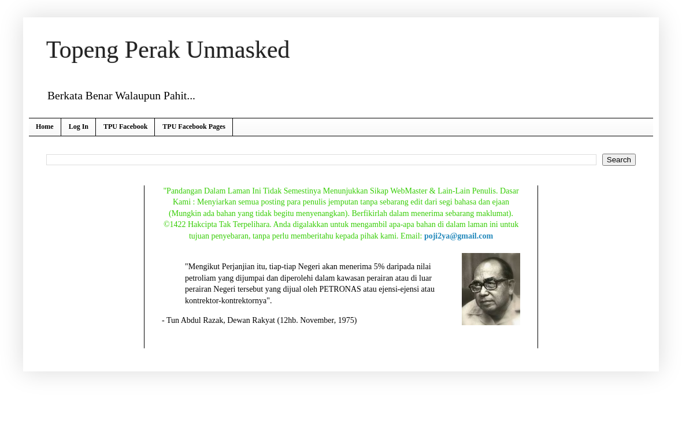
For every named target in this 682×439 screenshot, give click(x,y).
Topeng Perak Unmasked (168, 49)
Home (45, 126)
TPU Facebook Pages (193, 126)
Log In (78, 126)
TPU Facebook (125, 126)
